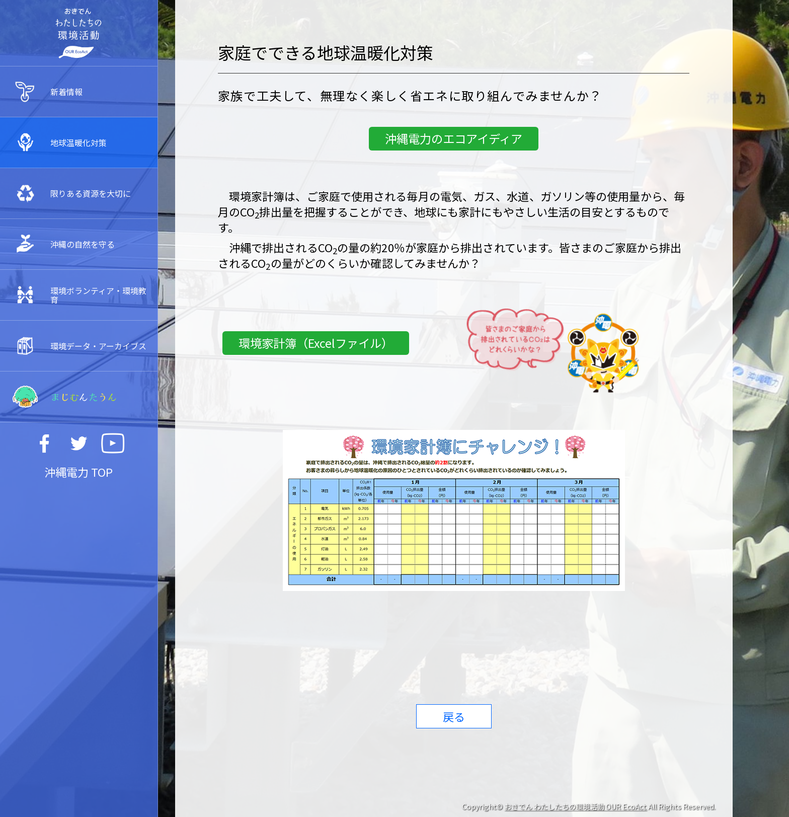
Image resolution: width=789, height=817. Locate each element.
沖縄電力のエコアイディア (453, 138)
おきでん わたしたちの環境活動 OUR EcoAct (575, 806)
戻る (454, 716)
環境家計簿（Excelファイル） (316, 342)
